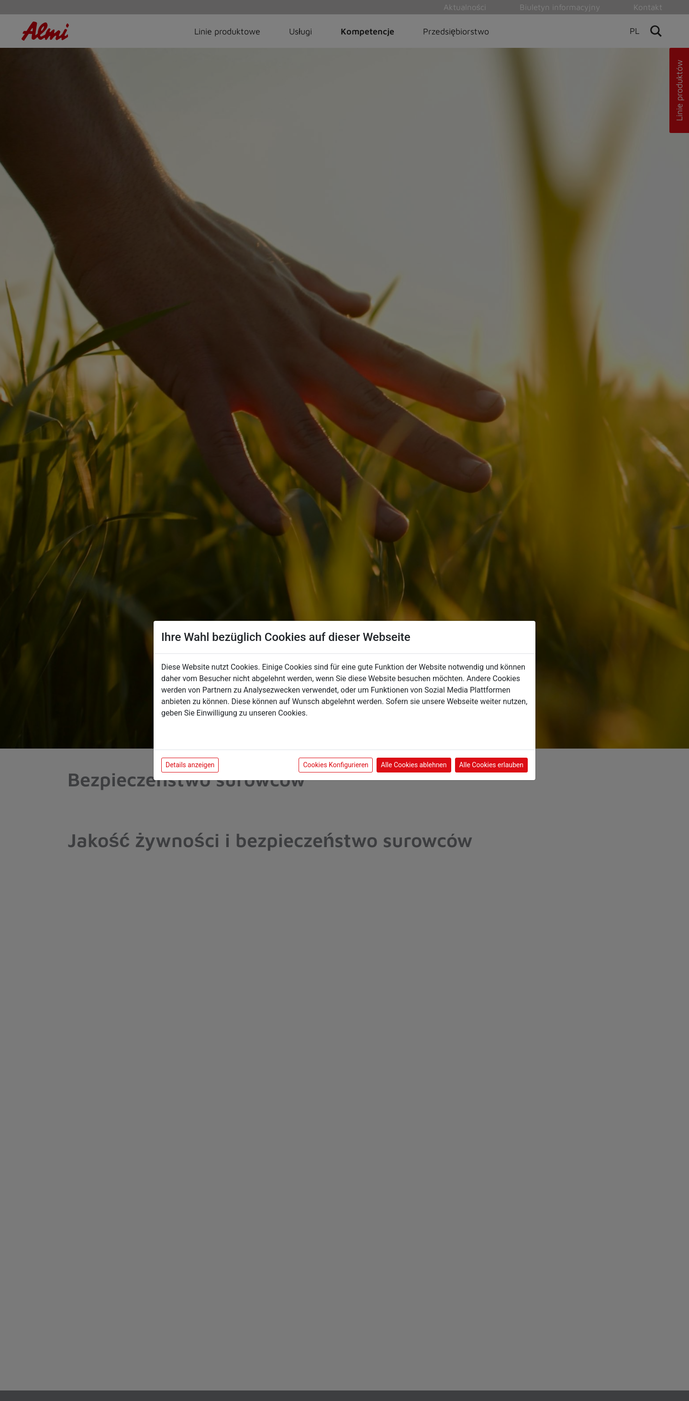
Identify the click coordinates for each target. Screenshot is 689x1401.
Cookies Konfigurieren (335, 765)
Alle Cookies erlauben (491, 765)
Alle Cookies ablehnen (413, 765)
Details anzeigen (190, 765)
